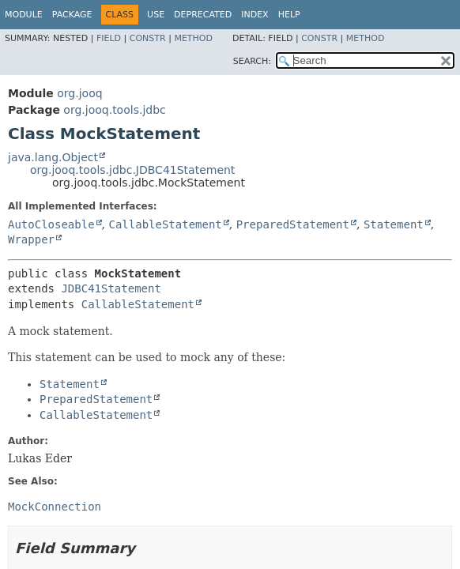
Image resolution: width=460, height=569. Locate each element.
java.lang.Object (53, 157)
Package (72, 14)
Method (193, 38)
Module (24, 14)
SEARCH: (252, 61)
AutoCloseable (51, 224)
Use (155, 14)
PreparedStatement (292, 224)
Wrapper (31, 239)
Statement (394, 224)
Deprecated (203, 14)
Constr (148, 38)
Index (254, 14)
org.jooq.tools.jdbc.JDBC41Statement (132, 170)
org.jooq (79, 93)
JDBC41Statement (110, 288)
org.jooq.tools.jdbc (114, 110)
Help (289, 14)
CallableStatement (164, 224)
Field (108, 38)
